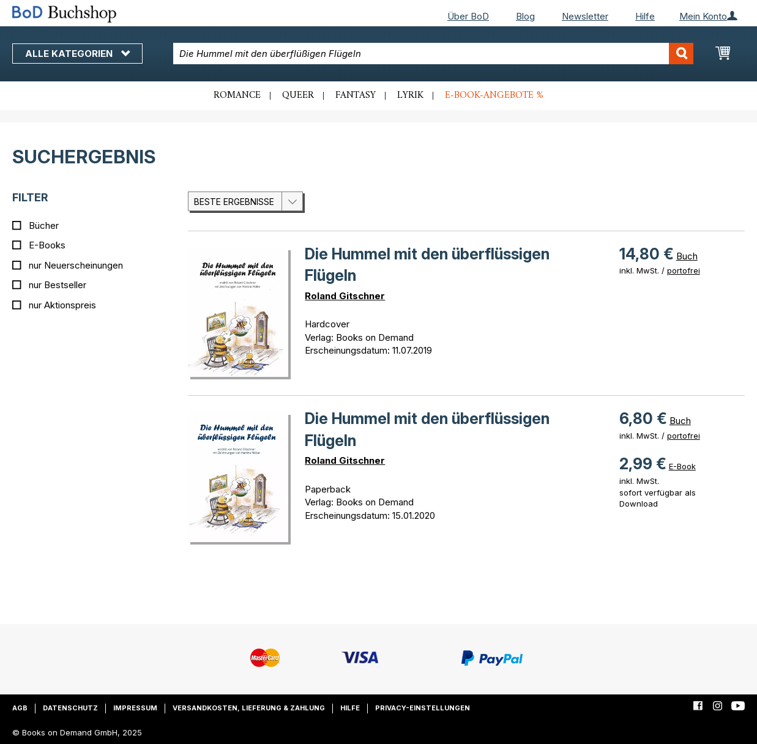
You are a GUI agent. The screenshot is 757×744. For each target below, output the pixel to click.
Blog (525, 16)
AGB (20, 708)
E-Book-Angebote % (494, 95)
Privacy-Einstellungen (422, 708)
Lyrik (410, 95)
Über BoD (468, 16)
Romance (237, 95)
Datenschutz (70, 708)
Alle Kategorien (77, 53)
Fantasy (355, 95)
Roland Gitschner (345, 296)
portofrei (683, 270)
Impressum (135, 708)
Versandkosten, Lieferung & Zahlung (249, 708)
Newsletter (585, 16)
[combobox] (433, 53)
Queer (298, 95)
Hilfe (645, 16)
